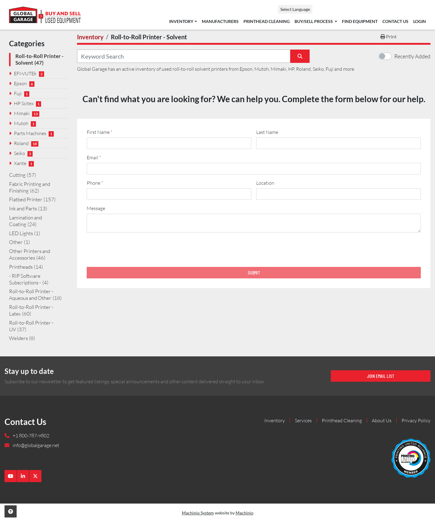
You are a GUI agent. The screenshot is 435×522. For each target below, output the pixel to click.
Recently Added (412, 56)
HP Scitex (24, 103)
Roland (21, 143)
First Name (99, 132)
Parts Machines (30, 133)
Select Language (295, 9)
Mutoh (21, 123)
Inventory (181, 21)
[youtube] (11, 476)
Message (96, 208)
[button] (183, 21)
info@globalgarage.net (35, 445)
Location (265, 183)
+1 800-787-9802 (30, 436)
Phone (95, 183)
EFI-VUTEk (25, 73)
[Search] (183, 56)
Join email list (380, 376)
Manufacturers (220, 21)
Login (419, 21)
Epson (20, 83)
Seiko (19, 153)
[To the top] (11, 511)
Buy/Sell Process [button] (314, 21)
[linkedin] (23, 476)
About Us (382, 420)
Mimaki (22, 113)
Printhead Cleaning (266, 21)
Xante (20, 163)
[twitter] (35, 476)
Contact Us (395, 21)
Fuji (18, 93)
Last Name (267, 132)
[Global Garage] (411, 457)
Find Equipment (360, 21)
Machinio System (198, 512)
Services (303, 420)
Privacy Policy (415, 420)
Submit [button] (254, 272)
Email (94, 157)
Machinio (244, 512)
